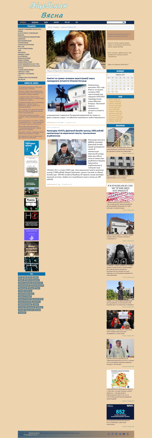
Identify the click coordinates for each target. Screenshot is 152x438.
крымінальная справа (25, 304)
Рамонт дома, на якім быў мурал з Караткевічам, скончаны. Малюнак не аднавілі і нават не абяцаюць (120, 149)
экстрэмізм (22, 312)
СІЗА (20, 291)
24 (120, 89)
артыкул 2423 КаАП (25, 302)
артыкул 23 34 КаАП (25, 299)
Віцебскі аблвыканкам (32, 280)
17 (120, 86)
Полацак (31, 288)
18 (124, 86)
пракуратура (30, 307)
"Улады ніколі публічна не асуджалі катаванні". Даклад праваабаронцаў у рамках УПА (31, 117)
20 (132, 86)
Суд (59, 184)
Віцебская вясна (34, 433)
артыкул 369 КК (37, 299)
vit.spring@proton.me (31, 435)
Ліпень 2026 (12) (114, 100)
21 (108, 89)
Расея (37, 288)
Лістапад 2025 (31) (115, 115)
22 (112, 89)
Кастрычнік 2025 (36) (116, 117)
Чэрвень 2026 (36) (115, 102)
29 (112, 91)
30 (116, 91)
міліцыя (36, 304)
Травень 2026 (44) (115, 103)
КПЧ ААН (60, 122)
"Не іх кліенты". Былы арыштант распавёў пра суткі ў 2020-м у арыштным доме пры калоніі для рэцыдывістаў (31, 111)
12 (128, 83)
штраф (38, 310)
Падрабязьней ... (71, 122)
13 (132, 83)
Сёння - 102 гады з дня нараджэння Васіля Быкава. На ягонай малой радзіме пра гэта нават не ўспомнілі (120, 303)
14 (108, 86)
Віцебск (21, 280)
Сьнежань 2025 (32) (115, 113)
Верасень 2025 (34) (115, 119)
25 (124, 89)
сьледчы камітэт (29, 310)
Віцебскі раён (38, 283)
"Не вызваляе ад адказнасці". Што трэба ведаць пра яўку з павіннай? (30, 87)
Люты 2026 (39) (114, 109)
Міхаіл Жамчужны (37, 285)
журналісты (36, 302)
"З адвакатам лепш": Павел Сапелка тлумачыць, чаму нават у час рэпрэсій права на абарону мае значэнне (31, 98)
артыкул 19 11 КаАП (25, 296)
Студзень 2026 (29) (115, 111)
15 (112, 86)
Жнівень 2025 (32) (115, 121)
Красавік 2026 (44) (115, 105)
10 (120, 83)
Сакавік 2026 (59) (114, 107)
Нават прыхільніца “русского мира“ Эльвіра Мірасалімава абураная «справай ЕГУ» (120, 236)
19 (128, 86)
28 (108, 91)
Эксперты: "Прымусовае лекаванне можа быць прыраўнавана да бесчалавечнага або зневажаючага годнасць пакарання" (31, 93)
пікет (20, 310)
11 (124, 83)
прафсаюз (39, 307)
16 (116, 86)
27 (132, 89)
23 (116, 89)
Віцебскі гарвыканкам (25, 283)
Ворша (36, 277)
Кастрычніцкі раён (24, 285)
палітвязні (22, 307)
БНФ (25, 277)
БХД (30, 277)
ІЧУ (20, 277)
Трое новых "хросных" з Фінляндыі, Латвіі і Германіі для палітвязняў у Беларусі (31, 132)
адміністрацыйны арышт (26, 293)
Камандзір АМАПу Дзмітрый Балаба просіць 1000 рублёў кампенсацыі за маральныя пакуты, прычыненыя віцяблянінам (75, 133)
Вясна (52, 15)
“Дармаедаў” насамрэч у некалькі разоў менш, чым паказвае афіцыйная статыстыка (119, 331)
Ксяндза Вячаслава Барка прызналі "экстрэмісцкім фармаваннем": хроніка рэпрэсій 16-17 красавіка (30, 128)
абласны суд (27, 291)
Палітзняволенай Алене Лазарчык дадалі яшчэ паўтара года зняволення (30, 136)
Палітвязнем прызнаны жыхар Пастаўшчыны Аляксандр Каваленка (118, 422)
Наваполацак (22, 288)
